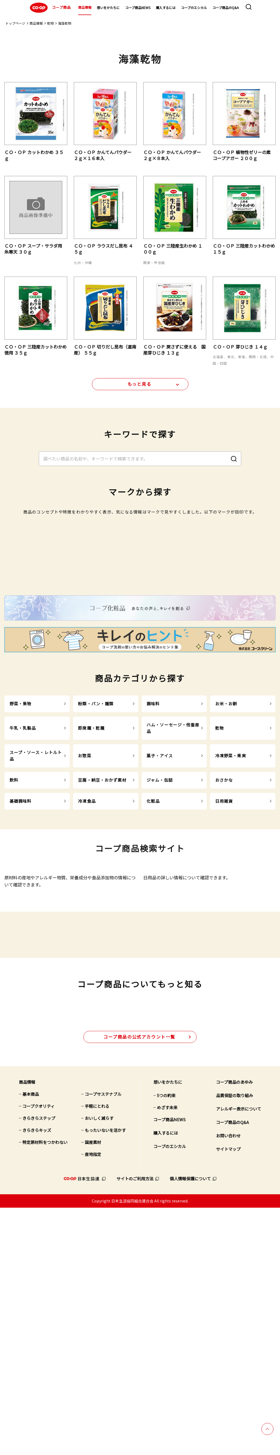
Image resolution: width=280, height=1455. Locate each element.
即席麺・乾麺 (91, 888)
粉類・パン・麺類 (95, 863)
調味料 (153, 863)
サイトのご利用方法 (134, 1426)
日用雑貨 (224, 961)
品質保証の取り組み (234, 1343)
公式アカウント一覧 (139, 1284)
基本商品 (30, 1341)
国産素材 (93, 1389)
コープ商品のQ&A (225, 7)
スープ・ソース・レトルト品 (36, 915)
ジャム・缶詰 (160, 940)
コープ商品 (49, 7)
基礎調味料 (21, 961)
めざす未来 (167, 1355)
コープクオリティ (38, 1353)
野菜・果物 (21, 863)
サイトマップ (228, 1396)
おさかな (224, 940)
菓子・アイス (160, 915)
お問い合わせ (228, 1383)
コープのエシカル (194, 7)
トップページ (15, 23)
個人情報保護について (190, 1426)
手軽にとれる (97, 1353)
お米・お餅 (226, 863)
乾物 (50, 23)
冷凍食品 (87, 961)
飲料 (14, 940)
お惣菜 (84, 915)
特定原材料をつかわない (45, 1389)
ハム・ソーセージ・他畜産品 (173, 888)
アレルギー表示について (238, 1356)
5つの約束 (166, 1343)
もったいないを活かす (105, 1377)
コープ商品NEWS (137, 7)
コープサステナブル (103, 1341)
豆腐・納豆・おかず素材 (102, 940)
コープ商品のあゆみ (234, 1329)
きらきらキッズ (36, 1377)
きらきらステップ (38, 1365)
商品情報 (84, 7)
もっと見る (139, 387)
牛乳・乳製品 (23, 888)
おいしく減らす (99, 1365)
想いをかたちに (108, 7)
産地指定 (93, 1401)
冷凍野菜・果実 (230, 915)
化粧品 (153, 961)
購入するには (166, 7)
